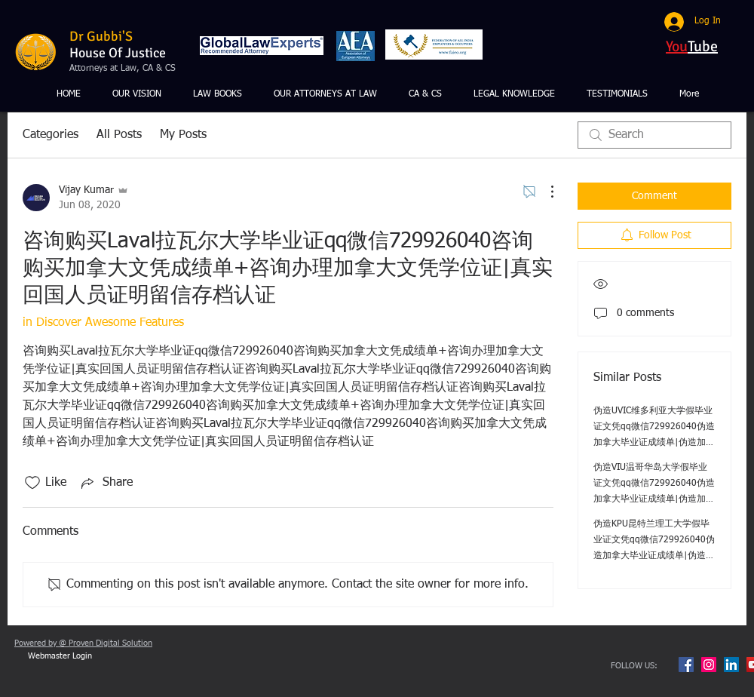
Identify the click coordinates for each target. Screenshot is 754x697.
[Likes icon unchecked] (32, 483)
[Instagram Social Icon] (708, 664)
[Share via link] (105, 483)
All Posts (119, 135)
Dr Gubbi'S (101, 36)
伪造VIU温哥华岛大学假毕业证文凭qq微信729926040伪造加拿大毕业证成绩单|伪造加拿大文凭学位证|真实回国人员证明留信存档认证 (654, 499)
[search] (654, 135)
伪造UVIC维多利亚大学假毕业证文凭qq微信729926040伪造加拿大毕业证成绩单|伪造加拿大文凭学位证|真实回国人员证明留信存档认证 (654, 443)
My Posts (183, 135)
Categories (50, 135)
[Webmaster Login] (59, 656)
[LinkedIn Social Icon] (731, 664)
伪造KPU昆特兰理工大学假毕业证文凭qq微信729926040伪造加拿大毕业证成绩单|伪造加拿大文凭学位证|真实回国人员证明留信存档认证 (654, 556)
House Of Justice (117, 53)
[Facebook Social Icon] (686, 664)
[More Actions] (544, 192)
